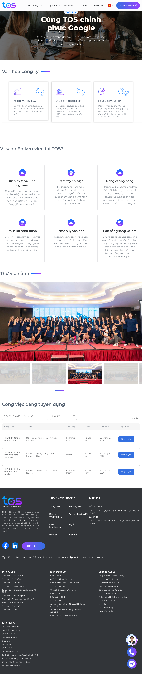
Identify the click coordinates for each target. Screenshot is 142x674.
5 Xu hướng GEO (57, 597)
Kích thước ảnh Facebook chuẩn (64, 583)
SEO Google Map (57, 586)
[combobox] (63, 416)
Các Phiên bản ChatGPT (12, 627)
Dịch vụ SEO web (9, 610)
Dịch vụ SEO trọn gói (11, 606)
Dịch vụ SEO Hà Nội (11, 583)
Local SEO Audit (106, 611)
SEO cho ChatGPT (10, 634)
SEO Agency (55, 600)
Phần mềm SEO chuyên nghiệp (113, 597)
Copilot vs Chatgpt (107, 600)
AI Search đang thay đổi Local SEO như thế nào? (67, 605)
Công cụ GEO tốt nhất (108, 579)
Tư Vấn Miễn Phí (128, 5)
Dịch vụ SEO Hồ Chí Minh (13, 576)
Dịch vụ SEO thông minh (13, 586)
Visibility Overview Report (110, 586)
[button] (47, 390)
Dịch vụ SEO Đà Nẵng (12, 579)
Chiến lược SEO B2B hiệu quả (63, 615)
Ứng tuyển (126, 439)
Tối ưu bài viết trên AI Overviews (16, 662)
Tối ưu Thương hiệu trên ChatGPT (17, 659)
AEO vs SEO (7, 644)
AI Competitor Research (109, 583)
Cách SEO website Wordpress (63, 590)
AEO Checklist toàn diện (61, 579)
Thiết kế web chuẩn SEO (13, 603)
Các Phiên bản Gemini (12, 630)
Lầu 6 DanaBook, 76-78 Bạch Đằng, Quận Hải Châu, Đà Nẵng (114, 522)
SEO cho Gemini (9, 637)
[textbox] (63, 416)
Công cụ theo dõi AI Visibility (111, 576)
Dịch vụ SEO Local (58, 593)
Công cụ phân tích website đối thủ (114, 593)
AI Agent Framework (11, 666)
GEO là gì (6, 641)
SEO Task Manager (107, 608)
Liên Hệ (33, 546)
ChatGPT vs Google (10, 651)
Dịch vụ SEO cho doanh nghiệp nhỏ (18, 599)
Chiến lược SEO (57, 576)
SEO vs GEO (7, 648)
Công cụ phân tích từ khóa (110, 590)
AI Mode (102, 604)
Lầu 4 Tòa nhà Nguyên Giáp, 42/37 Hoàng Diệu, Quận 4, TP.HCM (114, 511)
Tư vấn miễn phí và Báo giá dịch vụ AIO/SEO (65, 611)
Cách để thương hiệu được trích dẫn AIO (20, 655)
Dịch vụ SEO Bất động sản (13, 596)
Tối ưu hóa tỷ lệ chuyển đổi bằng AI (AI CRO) (19, 591)
